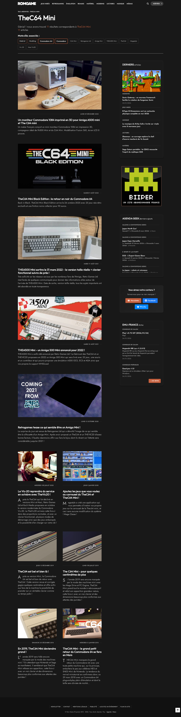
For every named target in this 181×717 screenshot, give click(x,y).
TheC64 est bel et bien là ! (33, 571)
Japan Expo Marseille (131, 241)
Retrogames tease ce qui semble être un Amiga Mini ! (49, 427)
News (114, 712)
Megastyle (133, 41)
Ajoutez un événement (109, 707)
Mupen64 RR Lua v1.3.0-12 (133, 348)
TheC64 (123, 41)
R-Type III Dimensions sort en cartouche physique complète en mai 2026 (138, 112)
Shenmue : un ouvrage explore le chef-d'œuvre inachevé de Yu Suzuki (138, 137)
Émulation (70, 4)
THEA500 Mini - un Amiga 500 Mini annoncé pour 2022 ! (51, 350)
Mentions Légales (80, 707)
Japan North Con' (129, 228)
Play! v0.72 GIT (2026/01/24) (135, 333)
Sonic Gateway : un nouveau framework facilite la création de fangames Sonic (138, 98)
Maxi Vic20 (32, 47)
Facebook (150, 300)
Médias (130, 4)
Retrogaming (58, 4)
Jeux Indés (45, 4)
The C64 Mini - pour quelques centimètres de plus (80, 573)
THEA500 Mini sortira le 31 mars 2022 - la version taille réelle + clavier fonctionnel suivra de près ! (59, 271)
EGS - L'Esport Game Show (133, 255)
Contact (66, 707)
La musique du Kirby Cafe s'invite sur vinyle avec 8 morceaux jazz (140, 125)
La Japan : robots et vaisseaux (134, 270)
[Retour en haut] (177, 710)
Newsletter (133, 300)
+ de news (155, 381)
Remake (81, 4)
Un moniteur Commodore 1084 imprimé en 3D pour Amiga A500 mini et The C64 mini (59, 121)
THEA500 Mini (112, 41)
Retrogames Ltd (86, 41)
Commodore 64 (46, 41)
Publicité (93, 707)
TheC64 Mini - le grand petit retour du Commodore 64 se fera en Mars (82, 652)
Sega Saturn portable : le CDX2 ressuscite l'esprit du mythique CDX (139, 150)
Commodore (61, 41)
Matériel (90, 4)
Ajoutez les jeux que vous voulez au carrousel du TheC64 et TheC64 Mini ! (81, 494)
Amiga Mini (99, 41)
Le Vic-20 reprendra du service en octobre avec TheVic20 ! (36, 493)
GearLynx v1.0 (128, 368)
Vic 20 (21, 47)
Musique (120, 4)
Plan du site (125, 707)
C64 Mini (73, 41)
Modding (100, 4)
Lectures (110, 4)
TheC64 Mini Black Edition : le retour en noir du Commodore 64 (55, 199)
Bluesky (141, 307)
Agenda (157, 3)
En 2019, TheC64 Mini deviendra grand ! (37, 650)
